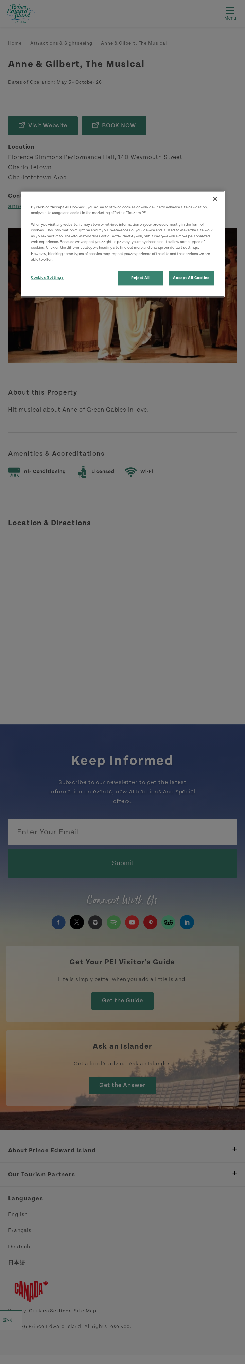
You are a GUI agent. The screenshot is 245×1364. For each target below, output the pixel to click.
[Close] (215, 198)
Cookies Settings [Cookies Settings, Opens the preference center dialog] (47, 277)
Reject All (140, 278)
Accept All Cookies (191, 278)
